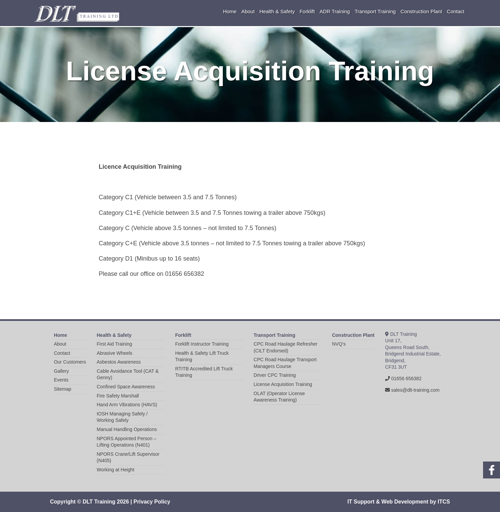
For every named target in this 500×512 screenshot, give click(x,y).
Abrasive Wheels (114, 353)
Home (230, 11)
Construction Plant (421, 11)
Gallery (61, 371)
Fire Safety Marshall (118, 395)
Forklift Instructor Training (202, 344)
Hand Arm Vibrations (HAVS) (127, 404)
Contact (455, 11)
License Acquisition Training (283, 384)
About (248, 11)
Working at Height (115, 469)
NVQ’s (338, 344)
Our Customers (70, 362)
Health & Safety (277, 11)
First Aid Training (114, 344)
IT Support (361, 502)
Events (61, 380)
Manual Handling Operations (127, 429)
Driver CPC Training (275, 375)
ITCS (444, 502)
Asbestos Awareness (119, 362)
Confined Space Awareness (126, 386)
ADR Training (335, 11)
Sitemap (62, 389)
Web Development (404, 502)
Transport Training (375, 11)
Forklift (307, 11)
